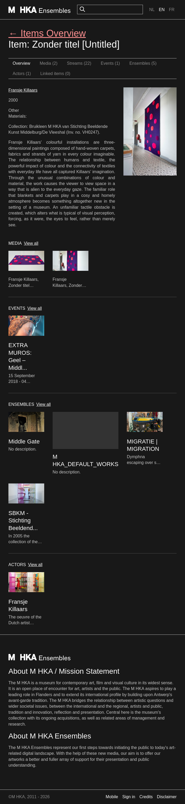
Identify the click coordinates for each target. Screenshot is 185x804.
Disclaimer (167, 797)
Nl (151, 9)
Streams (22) (79, 63)
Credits (146, 797)
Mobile (112, 797)
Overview (21, 63)
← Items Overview (47, 33)
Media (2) (49, 63)
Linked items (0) (55, 73)
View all (31, 243)
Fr (171, 9)
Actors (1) (22, 73)
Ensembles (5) (143, 63)
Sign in (128, 797)
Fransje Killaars (22, 90)
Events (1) (110, 63)
